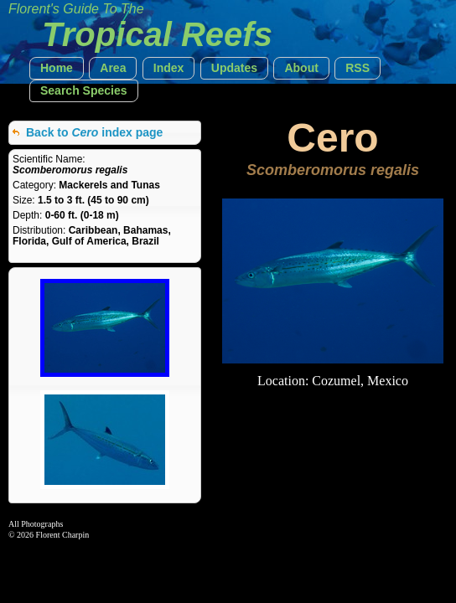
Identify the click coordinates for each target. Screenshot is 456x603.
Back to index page (94, 132)
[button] (56, 68)
